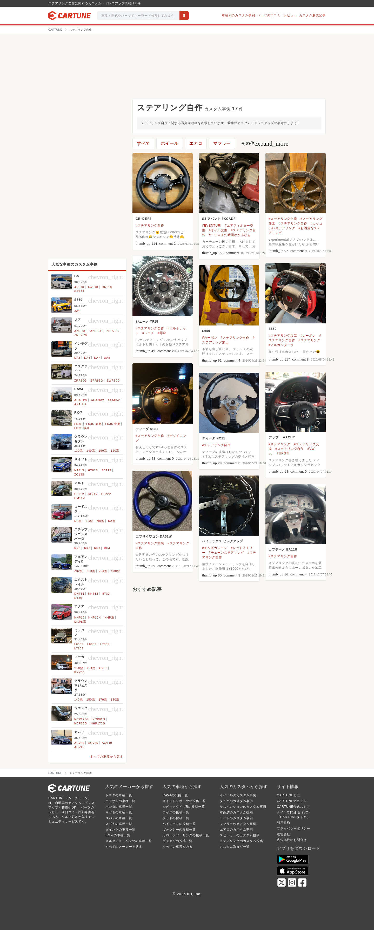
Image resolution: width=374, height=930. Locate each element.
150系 (103, 450)
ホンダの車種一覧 (118, 807)
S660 (273, 329)
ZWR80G (113, 380)
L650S (79, 644)
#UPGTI (283, 453)
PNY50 (79, 672)
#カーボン (308, 335)
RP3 (97, 548)
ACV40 (107, 742)
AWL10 (93, 287)
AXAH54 (80, 404)
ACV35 (93, 742)
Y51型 (91, 668)
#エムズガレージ (214, 548)
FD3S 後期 (82, 428)
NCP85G (80, 723)
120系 (115, 450)
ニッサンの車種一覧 (120, 801)
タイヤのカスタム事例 (236, 801)
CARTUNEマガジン (292, 801)
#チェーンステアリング (226, 552)
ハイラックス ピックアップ (222, 541)
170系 (103, 699)
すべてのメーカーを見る (123, 846)
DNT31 (79, 593)
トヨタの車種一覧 (118, 795)
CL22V (106, 493)
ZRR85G (96, 380)
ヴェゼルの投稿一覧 (177, 841)
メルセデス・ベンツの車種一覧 (128, 841)
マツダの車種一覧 (118, 812)
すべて (143, 143)
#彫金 (162, 333)
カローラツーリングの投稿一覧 (186, 835)
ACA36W (97, 400)
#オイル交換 (218, 230)
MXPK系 (80, 621)
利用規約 (283, 823)
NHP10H (94, 617)
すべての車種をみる (177, 846)
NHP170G (98, 723)
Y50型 (78, 668)
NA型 (112, 520)
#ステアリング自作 (150, 225)
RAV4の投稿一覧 (175, 795)
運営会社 (283, 834)
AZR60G (80, 330)
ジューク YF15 (147, 321)
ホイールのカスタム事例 (238, 795)
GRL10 (107, 287)
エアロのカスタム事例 (236, 829)
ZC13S (79, 474)
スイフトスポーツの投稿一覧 (184, 801)
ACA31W (80, 400)
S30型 (115, 571)
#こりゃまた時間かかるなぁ (230, 235)
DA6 (87, 357)
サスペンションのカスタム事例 (243, 807)
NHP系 (109, 617)
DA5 (77, 357)
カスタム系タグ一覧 (235, 846)
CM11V (79, 498)
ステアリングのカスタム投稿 (241, 841)
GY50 (103, 668)
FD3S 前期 (94, 423)
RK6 (87, 548)
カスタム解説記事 (312, 15)
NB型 (78, 520)
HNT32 (93, 593)
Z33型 (90, 571)
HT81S (93, 470)
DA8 (107, 357)
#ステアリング (309, 340)
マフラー (222, 143)
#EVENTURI (212, 225)
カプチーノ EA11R (283, 549)
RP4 (107, 548)
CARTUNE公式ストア (293, 807)
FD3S (78, 423)
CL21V (93, 493)
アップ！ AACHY (282, 437)
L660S (92, 644)
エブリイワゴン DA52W (154, 536)
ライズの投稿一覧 (176, 812)
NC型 (89, 520)
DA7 (97, 357)
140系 (90, 450)
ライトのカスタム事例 (236, 818)
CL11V (79, 493)
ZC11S (106, 470)
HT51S (79, 470)
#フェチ (148, 333)
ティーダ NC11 (147, 429)
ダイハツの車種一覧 (120, 829)
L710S (79, 648)
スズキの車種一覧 (118, 824)
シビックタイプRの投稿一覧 (184, 807)
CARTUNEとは (288, 795)
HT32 (106, 593)
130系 (78, 450)
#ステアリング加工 (283, 335)
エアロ (195, 143)
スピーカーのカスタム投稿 (240, 835)
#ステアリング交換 (283, 219)
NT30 (78, 597)
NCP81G (98, 719)
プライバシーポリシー (293, 828)
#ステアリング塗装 (150, 543)
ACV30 (79, 742)
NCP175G (81, 719)
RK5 (77, 548)
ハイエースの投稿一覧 (179, 824)
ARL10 (79, 287)
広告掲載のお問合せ (292, 840)
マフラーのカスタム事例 (238, 824)
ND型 (100, 520)
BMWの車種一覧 (117, 835)
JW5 (77, 311)
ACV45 (79, 747)
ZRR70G (112, 330)
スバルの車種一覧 (118, 818)
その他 (264, 143)
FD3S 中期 (113, 423)
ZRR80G (80, 380)
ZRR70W (80, 335)
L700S (105, 644)
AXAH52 (114, 400)
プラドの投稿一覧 (176, 818)
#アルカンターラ (281, 345)
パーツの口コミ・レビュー (277, 15)
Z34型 (103, 571)
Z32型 (78, 571)
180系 (115, 699)
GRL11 (79, 291)
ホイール (169, 143)
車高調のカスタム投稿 (236, 812)
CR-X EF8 (143, 219)
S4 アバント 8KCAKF (219, 219)
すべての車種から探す (106, 756)
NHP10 (79, 617)
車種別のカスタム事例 (238, 15)
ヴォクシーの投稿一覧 (179, 829)
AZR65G (96, 330)
